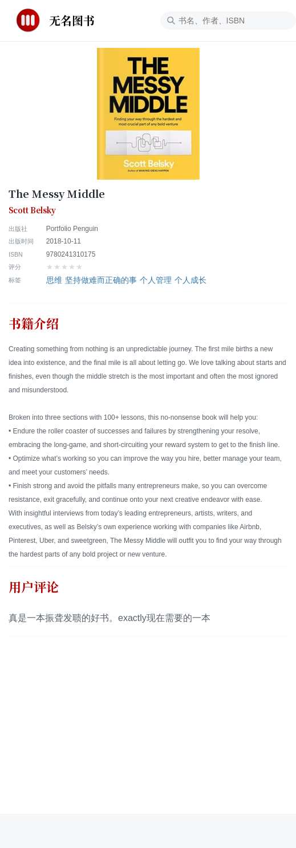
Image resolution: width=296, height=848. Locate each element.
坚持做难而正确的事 (101, 280)
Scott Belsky (32, 210)
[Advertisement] (148, 734)
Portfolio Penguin (72, 229)
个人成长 (190, 280)
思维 (54, 280)
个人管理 (156, 280)
